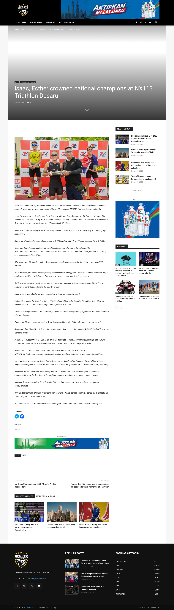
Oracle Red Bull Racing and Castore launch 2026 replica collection (143, 165)
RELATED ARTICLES (24, 496)
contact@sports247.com (35, 578)
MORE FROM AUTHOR (45, 496)
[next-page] (20, 535)
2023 (23, 29)
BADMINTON (36, 22)
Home (17, 29)
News (33, 82)
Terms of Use (144, 607)
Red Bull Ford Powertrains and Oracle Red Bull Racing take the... (149, 270)
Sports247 (31, 607)
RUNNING (50, 22)
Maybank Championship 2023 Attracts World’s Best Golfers (35, 485)
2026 (16, 521)
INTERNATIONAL (67, 22)
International (25, 82)
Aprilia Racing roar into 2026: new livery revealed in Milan (125, 298)
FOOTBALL (21, 22)
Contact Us (155, 607)
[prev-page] (16, 535)
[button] (156, 22)
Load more (137, 190)
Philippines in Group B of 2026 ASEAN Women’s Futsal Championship (26, 527)
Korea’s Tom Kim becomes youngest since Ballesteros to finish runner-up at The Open (90, 485)
